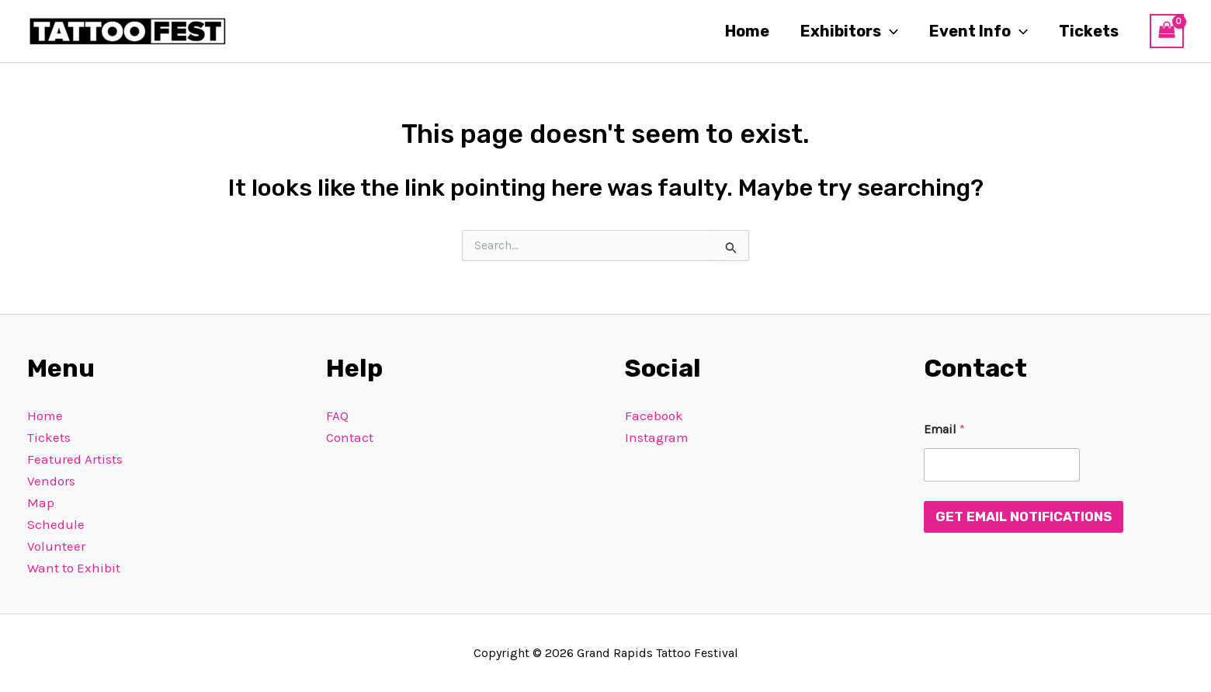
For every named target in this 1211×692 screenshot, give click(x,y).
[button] (889, 31)
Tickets (1089, 31)
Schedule (56, 524)
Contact (349, 437)
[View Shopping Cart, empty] (1167, 31)
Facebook (654, 415)
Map (40, 502)
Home (747, 31)
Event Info (978, 31)
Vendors (51, 481)
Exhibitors (849, 31)
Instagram (657, 437)
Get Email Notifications (1023, 516)
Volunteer (56, 546)
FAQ (337, 415)
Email (944, 429)
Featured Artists (75, 459)
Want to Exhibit (73, 568)
